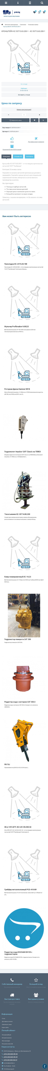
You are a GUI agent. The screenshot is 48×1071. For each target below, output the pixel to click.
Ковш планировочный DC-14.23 (17, 577)
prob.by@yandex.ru (8, 1063)
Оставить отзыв (24, 95)
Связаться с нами (7, 1024)
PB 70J (7, 764)
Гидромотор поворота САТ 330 (17, 639)
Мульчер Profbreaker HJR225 (16, 326)
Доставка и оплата (7, 1021)
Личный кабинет (6, 1034)
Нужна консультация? (24, 109)
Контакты (29, 156)
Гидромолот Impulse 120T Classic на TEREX (22, 452)
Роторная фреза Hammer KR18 (17, 389)
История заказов (7, 1037)
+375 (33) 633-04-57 (9, 1060)
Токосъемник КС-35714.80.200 (17, 514)
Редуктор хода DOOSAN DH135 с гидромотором (18, 953)
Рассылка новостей (7, 1043)
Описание (6, 156)
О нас (3, 1018)
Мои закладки (6, 1040)
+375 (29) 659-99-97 (10, 1057)
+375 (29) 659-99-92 (10, 1054)
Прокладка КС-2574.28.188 (15, 264)
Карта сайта (5, 1027)
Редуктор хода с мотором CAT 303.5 (19, 702)
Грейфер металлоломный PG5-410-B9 (20, 889)
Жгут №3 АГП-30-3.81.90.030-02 (17, 827)
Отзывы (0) (18, 156)
